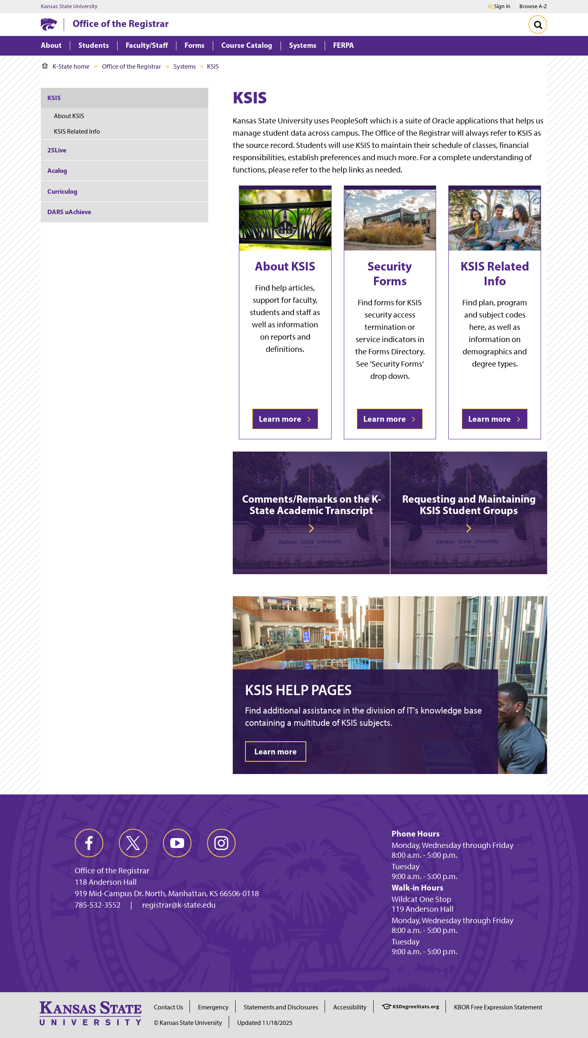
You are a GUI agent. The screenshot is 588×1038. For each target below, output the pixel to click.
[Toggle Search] (537, 24)
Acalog (57, 170)
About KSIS (285, 266)
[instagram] (221, 843)
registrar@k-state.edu (179, 905)
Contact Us (168, 1007)
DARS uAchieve (69, 212)
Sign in (502, 6)
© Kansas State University (188, 1023)
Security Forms (390, 273)
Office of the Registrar (121, 23)
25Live (56, 150)
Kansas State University (69, 6)
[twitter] (133, 843)
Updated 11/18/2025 (264, 1023)
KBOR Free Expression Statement (498, 1007)
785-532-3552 (97, 905)
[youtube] (177, 843)
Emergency (213, 1007)
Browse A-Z (533, 6)
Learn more (285, 419)
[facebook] (89, 843)
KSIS (54, 98)
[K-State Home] (49, 24)
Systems (185, 66)
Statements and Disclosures (281, 1007)
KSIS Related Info (495, 273)
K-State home (65, 66)
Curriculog (62, 191)
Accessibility (350, 1007)
